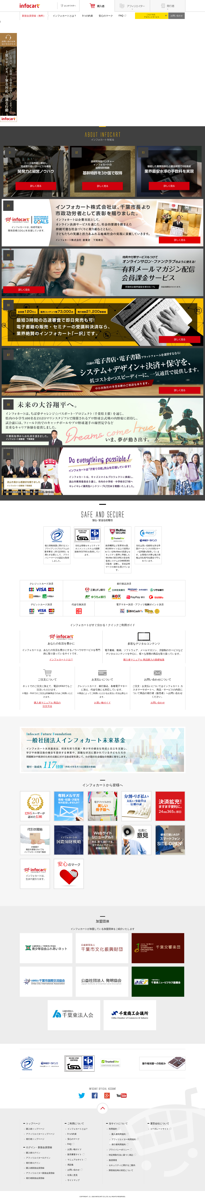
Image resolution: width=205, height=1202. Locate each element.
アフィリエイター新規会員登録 (40, 1173)
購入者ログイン (33, 1153)
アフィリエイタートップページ (40, 1134)
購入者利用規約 (119, 1134)
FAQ (121, 15)
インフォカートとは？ (64, 15)
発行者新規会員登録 (35, 1178)
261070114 (55, 1066)
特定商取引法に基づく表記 (121, 1155)
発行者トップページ (35, 1139)
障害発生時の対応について (121, 1170)
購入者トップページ (35, 1129)
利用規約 (113, 1129)
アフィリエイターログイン (38, 1158)
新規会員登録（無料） (34, 15)
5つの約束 (87, 15)
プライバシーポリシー (119, 1150)
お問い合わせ (177, 16)
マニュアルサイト (75, 1160)
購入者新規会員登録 (35, 1168)
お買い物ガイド (102, 702)
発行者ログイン (33, 1163)
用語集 (70, 1165)
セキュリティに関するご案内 (122, 1165)
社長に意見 (72, 1175)
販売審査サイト (74, 1154)
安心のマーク (106, 15)
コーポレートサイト (159, 1129)
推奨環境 (113, 1160)
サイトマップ (73, 1180)
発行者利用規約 (119, 1144)
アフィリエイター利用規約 (124, 1139)
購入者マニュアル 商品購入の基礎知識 (143, 659)
